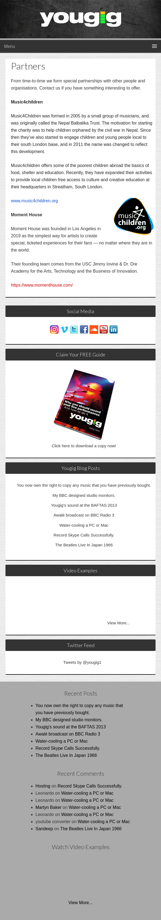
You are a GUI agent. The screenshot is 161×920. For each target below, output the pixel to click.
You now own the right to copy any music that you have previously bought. (84, 485)
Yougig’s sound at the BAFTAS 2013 (84, 505)
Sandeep (44, 828)
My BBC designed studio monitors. (83, 495)
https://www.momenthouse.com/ (42, 285)
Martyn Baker (48, 807)
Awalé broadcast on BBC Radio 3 (83, 515)
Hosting (42, 786)
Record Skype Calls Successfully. (83, 535)
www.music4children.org (34, 200)
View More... (118, 623)
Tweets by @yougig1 (82, 662)
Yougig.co (89, 23)
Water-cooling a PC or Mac (84, 525)
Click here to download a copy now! (84, 445)
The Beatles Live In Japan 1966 (84, 545)
